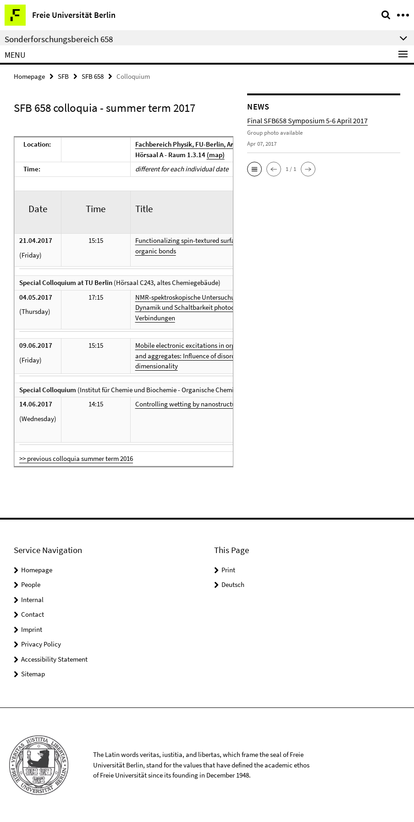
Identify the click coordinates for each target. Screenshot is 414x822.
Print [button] (228, 569)
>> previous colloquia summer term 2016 (76, 458)
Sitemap (33, 673)
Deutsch (232, 584)
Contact (32, 614)
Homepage (29, 76)
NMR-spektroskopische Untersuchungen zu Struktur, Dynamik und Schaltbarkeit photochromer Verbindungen (209, 307)
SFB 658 (93, 76)
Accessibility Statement (54, 659)
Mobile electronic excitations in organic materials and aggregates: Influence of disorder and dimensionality (205, 355)
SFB (63, 76)
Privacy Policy (41, 644)
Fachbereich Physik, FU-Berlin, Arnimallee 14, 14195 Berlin (222, 144)
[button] (254, 169)
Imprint (31, 629)
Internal (32, 599)
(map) (216, 154)
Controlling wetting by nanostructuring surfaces (203, 404)
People (30, 584)
